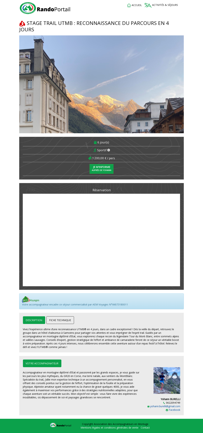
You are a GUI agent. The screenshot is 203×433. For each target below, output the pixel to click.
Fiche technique (60, 320)
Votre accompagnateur (42, 363)
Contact (145, 427)
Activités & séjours (161, 5)
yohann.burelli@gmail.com (163, 406)
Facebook (173, 409)
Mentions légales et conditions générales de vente (110, 427)
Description (34, 320)
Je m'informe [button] (101, 168)
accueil (134, 5)
